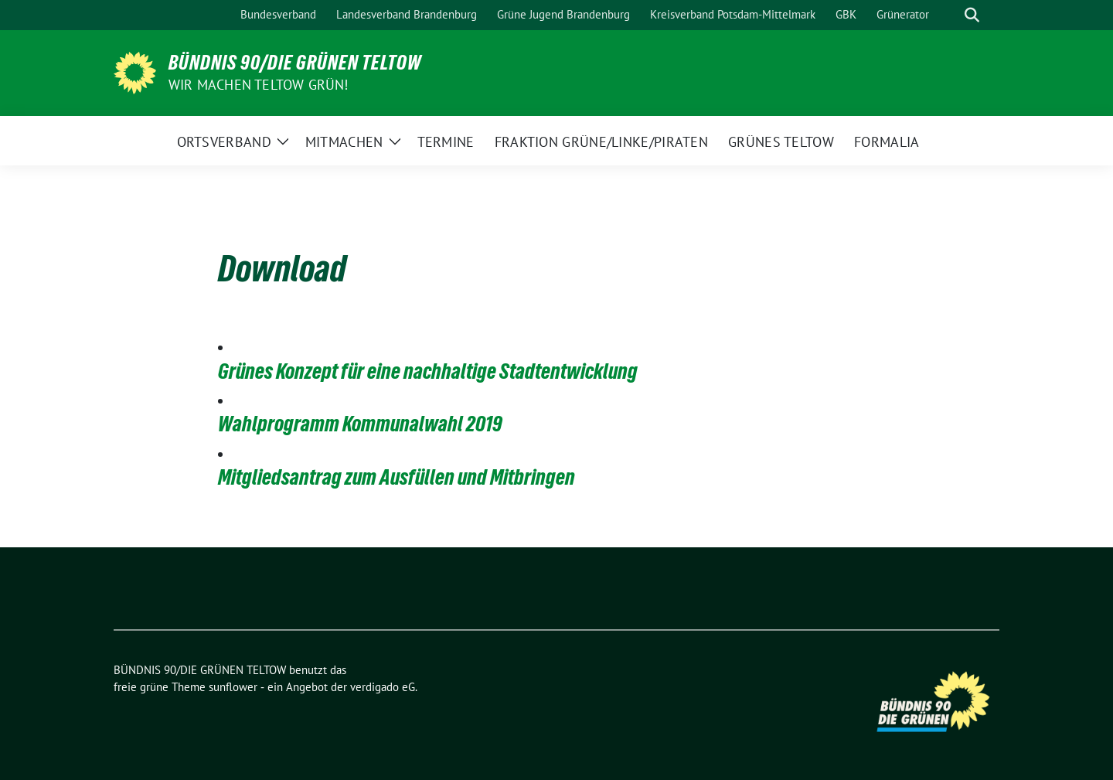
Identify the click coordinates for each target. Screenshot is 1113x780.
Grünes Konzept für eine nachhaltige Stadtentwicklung (428, 371)
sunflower (233, 687)
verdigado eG (382, 687)
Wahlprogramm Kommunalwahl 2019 (360, 423)
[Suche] (950, 15)
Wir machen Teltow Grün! (258, 85)
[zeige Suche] (972, 15)
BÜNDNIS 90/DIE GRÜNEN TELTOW (294, 62)
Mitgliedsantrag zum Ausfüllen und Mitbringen (396, 477)
